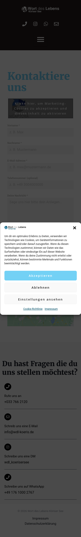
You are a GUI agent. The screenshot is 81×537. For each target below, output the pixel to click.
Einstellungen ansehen (40, 299)
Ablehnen (41, 287)
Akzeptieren (40, 275)
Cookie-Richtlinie (33, 308)
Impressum (51, 308)
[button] (74, 228)
